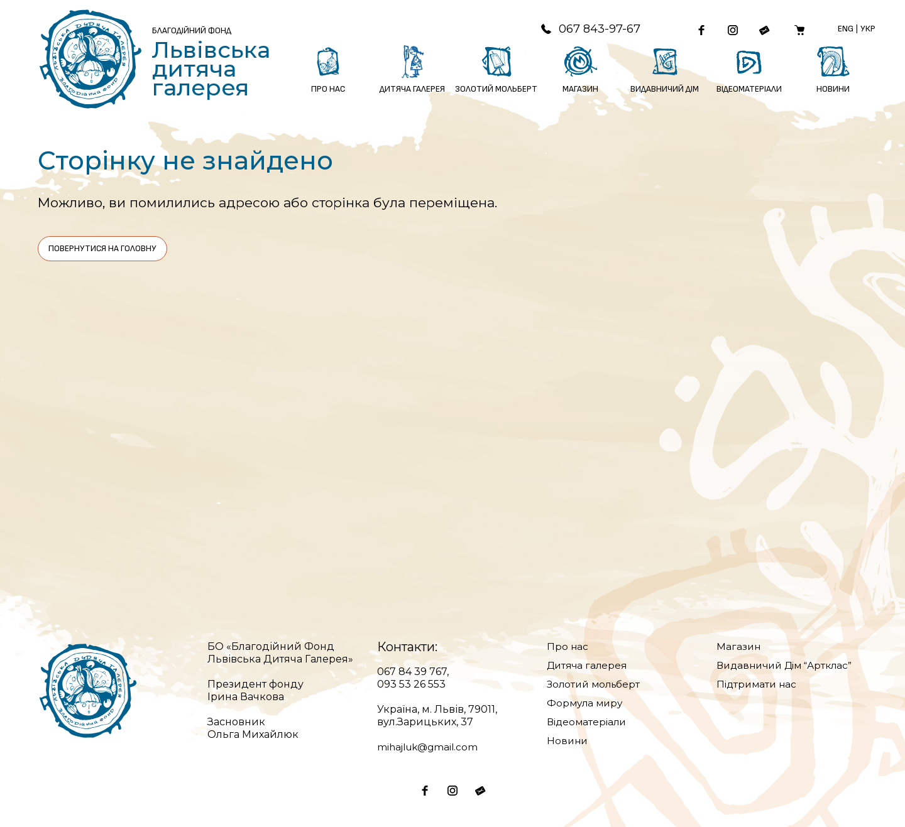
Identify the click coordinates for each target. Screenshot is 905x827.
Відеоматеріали (588, 722)
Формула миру (586, 703)
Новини (568, 741)
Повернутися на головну (102, 248)
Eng (847, 29)
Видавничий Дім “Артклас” (789, 665)
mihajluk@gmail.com (430, 747)
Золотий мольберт (596, 684)
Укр (869, 29)
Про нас (568, 646)
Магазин (739, 646)
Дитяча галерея (589, 665)
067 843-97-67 (582, 29)
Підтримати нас (758, 684)
